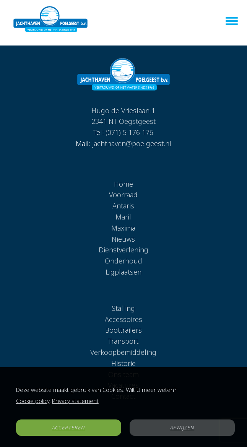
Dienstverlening (123, 249)
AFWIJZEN (182, 427)
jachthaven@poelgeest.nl (131, 143)
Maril (123, 216)
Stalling (123, 308)
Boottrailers (123, 330)
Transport (123, 341)
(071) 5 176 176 (129, 132)
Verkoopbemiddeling (123, 352)
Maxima (123, 227)
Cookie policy (32, 401)
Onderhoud (123, 260)
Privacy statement (75, 401)
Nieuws (123, 239)
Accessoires (123, 319)
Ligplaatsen (123, 271)
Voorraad (123, 194)
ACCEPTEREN (68, 427)
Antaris (123, 205)
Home (123, 184)
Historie (123, 363)
